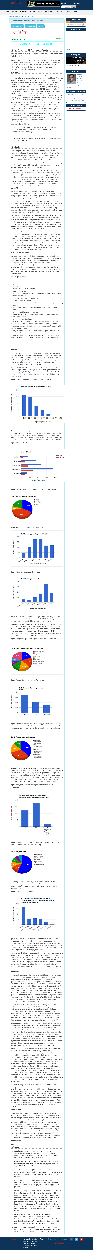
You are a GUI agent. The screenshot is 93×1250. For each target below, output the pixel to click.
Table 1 (30, 265)
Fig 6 (29, 433)
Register (77, 3)
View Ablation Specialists (76, 108)
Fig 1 (24, 360)
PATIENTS (32, 11)
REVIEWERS (24, 11)
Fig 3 (38, 370)
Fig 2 (29, 362)
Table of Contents (17, 26)
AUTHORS (15, 11)
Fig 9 (34, 773)
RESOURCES (60, 11)
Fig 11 (21, 888)
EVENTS (69, 11)
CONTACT (76, 11)
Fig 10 (55, 781)
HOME (8, 11)
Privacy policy (53, 1239)
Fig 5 (18, 376)
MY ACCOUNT (50, 11)
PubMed (41, 1158)
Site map (64, 1239)
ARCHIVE (40, 11)
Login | (65, 3)
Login (25, 16)
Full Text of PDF (30, 26)
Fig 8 (42, 635)
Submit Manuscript (14, 16)
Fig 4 (22, 372)
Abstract (40, 26)
